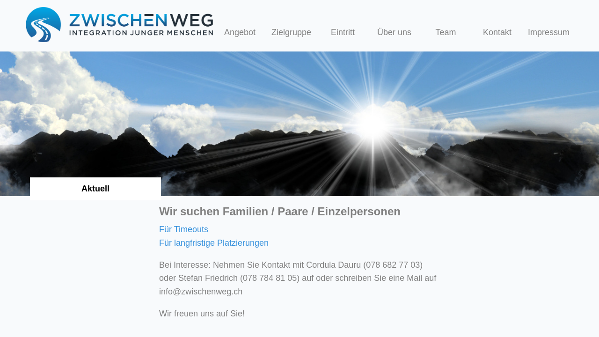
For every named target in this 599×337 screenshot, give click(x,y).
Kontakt (497, 32)
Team (446, 32)
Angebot (240, 32)
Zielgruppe (291, 32)
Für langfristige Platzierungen (214, 243)
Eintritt (343, 32)
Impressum (549, 32)
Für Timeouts (183, 229)
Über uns (394, 32)
